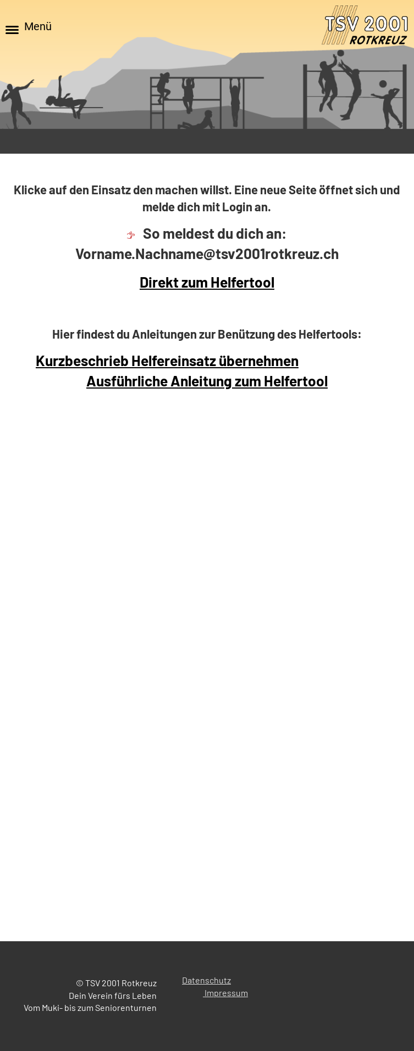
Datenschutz (206, 980)
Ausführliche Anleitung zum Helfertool (207, 380)
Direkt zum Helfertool (207, 281)
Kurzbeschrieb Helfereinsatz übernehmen (167, 360)
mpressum (227, 992)
